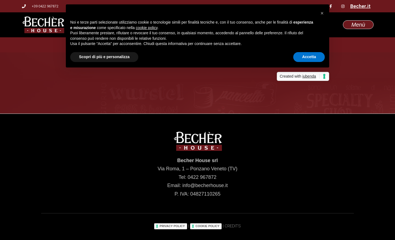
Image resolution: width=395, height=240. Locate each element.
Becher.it (360, 6)
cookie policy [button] (146, 28)
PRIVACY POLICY (172, 226)
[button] (322, 13)
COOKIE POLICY (207, 226)
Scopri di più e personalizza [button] (104, 57)
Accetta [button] (309, 57)
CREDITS (233, 226)
